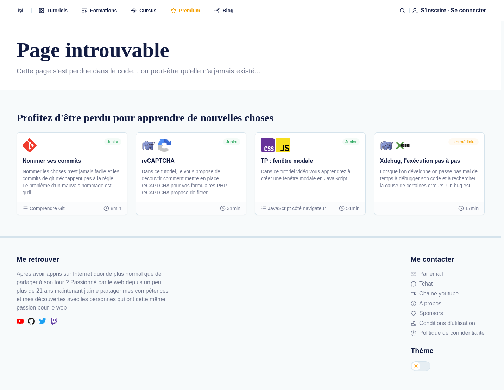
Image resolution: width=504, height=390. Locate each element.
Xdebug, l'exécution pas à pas (420, 161)
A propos (426, 303)
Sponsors (427, 313)
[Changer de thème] (420, 366)
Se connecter (468, 10)
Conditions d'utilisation (443, 323)
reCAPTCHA (158, 161)
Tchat (422, 284)
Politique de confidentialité (448, 333)
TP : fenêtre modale (287, 161)
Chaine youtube (435, 294)
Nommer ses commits (52, 161)
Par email (427, 274)
